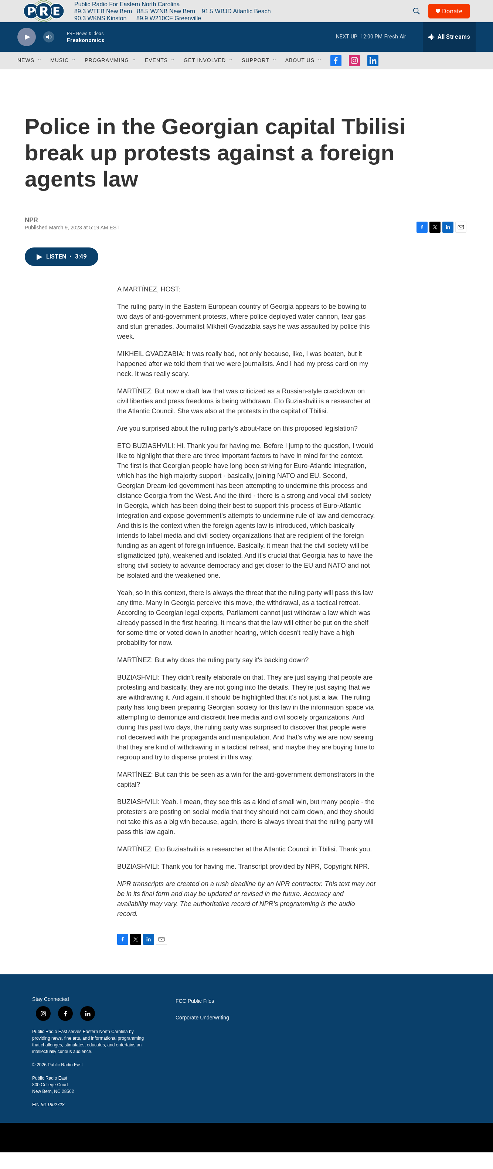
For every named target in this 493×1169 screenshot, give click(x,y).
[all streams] (449, 53)
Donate (456, 19)
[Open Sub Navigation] (40, 77)
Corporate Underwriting (202, 1034)
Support (255, 77)
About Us (299, 77)
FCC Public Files (195, 1018)
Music (59, 77)
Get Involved (205, 77)
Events (156, 77)
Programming (107, 77)
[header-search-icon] (420, 19)
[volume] (48, 53)
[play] (27, 53)
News (25, 77)
